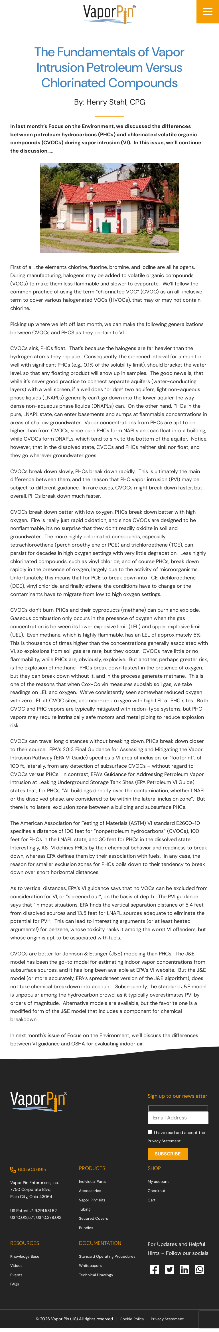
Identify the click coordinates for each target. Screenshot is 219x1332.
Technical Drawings (97, 1278)
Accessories (90, 1194)
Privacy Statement (165, 1143)
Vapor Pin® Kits (93, 1203)
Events (16, 1278)
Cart (152, 1203)
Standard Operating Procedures (109, 1260)
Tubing (85, 1212)
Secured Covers (94, 1222)
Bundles (86, 1231)
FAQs (15, 1287)
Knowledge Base (25, 1260)
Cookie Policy (130, 1322)
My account (159, 1185)
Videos (16, 1269)
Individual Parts (93, 1185)
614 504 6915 (34, 1173)
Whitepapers (91, 1269)
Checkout (157, 1194)
